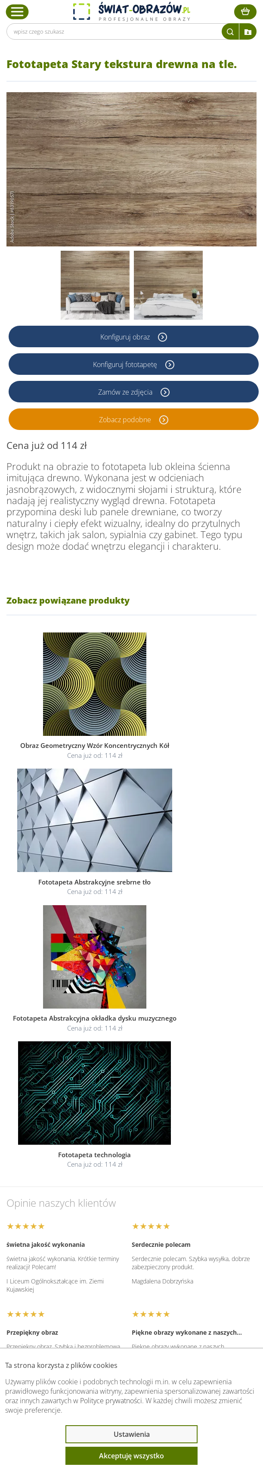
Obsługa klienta (45, 1239)
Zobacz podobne (126, 419)
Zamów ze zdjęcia (126, 391)
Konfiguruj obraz (126, 336)
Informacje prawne (50, 1262)
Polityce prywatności (111, 1400)
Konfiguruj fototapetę (126, 364)
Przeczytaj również (50, 1284)
